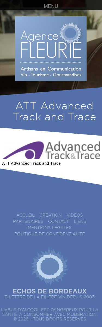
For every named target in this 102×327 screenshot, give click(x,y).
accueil (25, 215)
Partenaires (28, 222)
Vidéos (75, 215)
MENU (51, 6)
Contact (58, 222)
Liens (80, 222)
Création (50, 215)
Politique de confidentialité (49, 234)
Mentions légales (50, 228)
